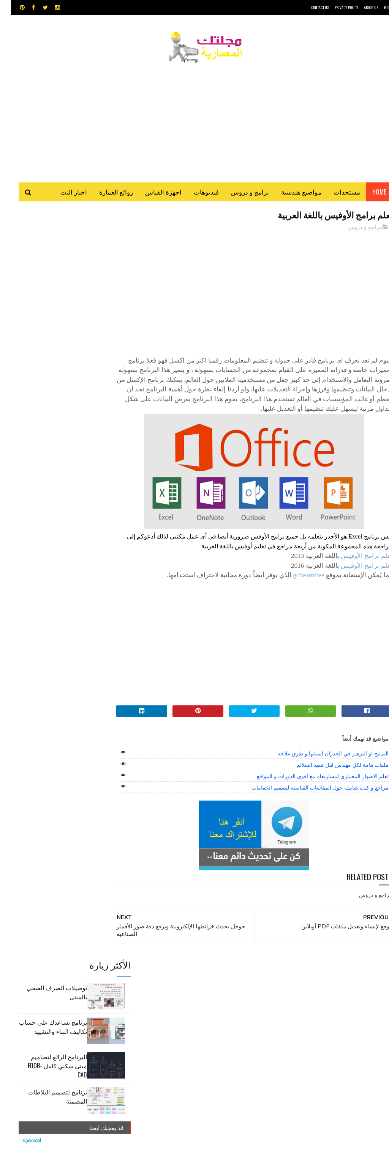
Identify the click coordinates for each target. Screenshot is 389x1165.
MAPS (225, 981)
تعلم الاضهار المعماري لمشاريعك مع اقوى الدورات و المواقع (311, 788)
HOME (377, 7)
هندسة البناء (170, 1021)
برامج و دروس (239, 193)
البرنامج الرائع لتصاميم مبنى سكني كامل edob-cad (46, 324)
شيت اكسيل (181, 1007)
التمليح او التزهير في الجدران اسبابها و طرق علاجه (322, 765)
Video (203, 981)
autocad (176, 981)
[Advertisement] (194, 119)
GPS (245, 981)
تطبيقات (157, 994)
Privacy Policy (335, 7)
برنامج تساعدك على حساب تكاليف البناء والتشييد (42, 285)
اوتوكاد (212, 994)
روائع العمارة (105, 193)
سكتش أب (210, 1007)
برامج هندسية (185, 994)
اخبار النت (62, 193)
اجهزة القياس (152, 193)
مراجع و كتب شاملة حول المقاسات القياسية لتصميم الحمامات (308, 799)
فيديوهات (195, 193)
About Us (360, 7)
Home (368, 193)
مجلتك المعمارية (338, 1155)
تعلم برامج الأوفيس (355, 567)
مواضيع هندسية (290, 193)
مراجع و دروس (354, 229)
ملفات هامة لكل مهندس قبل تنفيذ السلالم (331, 777)
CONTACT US (309, 7)
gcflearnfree (297, 586)
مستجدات (336, 193)
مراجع (156, 1007)
